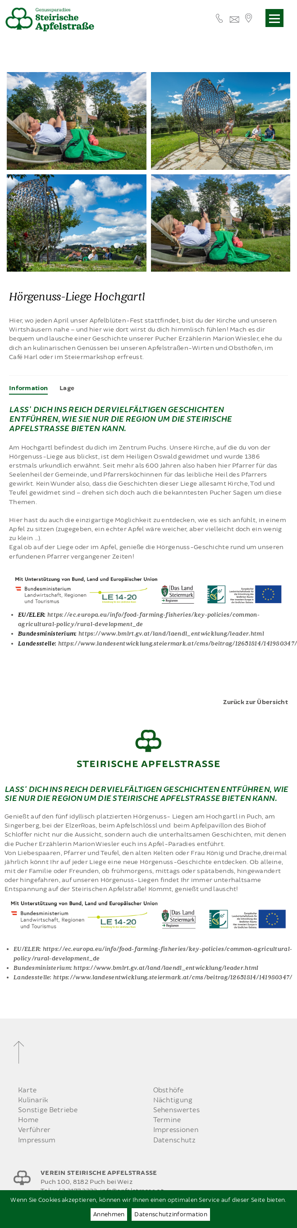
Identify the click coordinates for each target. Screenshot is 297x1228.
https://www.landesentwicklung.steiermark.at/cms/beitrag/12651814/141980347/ (172, 977)
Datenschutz (174, 1140)
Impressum (37, 1140)
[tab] (28, 388)
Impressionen (176, 1130)
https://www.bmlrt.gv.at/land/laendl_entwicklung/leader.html (171, 633)
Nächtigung (173, 1100)
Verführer (34, 1130)
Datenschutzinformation (170, 1214)
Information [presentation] (28, 388)
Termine (167, 1120)
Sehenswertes (176, 1110)
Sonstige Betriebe (48, 1110)
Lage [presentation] (66, 388)
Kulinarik (33, 1100)
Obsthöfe (168, 1090)
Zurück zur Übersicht (255, 702)
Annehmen (108, 1214)
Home (28, 1120)
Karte (27, 1090)
